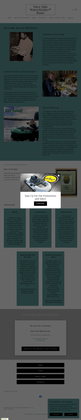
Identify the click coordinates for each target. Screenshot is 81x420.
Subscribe (41, 203)
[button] (4, 418)
